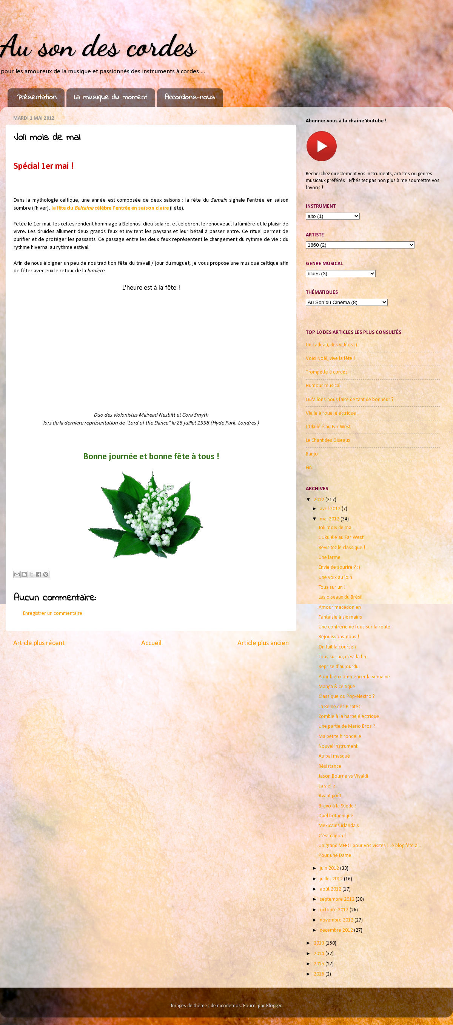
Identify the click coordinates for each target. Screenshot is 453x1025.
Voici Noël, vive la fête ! (330, 358)
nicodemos (229, 1005)
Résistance (330, 766)
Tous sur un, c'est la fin (342, 657)
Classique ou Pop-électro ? (347, 696)
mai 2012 (330, 519)
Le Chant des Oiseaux (328, 440)
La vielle (327, 786)
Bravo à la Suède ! (337, 806)
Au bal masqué (334, 756)
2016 (319, 974)
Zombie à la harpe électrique (349, 716)
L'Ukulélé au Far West (328, 427)
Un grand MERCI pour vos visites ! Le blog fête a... (370, 845)
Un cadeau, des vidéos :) (331, 345)
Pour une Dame (335, 855)
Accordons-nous (190, 97)
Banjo (312, 454)
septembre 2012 (338, 899)
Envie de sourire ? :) (339, 567)
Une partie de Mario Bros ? (347, 726)
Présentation (37, 97)
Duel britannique (336, 816)
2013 (319, 943)
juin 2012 (330, 868)
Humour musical (323, 385)
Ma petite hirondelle (340, 736)
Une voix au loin (335, 577)
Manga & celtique (337, 686)
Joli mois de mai (336, 527)
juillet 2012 (332, 879)
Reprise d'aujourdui (339, 666)
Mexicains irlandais (339, 825)
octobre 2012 (335, 910)
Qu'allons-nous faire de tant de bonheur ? (350, 399)
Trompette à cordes (327, 372)
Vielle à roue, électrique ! (332, 413)
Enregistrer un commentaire (52, 613)
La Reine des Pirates (340, 706)
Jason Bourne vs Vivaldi (343, 776)
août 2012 (331, 889)
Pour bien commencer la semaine (354, 677)
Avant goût (330, 795)
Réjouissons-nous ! (339, 636)
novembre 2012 (337, 920)
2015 (319, 964)
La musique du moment (110, 97)
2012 (319, 499)
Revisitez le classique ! (342, 547)
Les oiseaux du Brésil (340, 597)
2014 (319, 953)
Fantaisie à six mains (340, 617)
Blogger (274, 1005)
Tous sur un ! (332, 587)
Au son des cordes (98, 45)
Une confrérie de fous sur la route (354, 627)
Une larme (330, 557)
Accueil (151, 643)
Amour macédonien (340, 607)
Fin (309, 467)
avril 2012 (331, 508)
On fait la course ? (338, 647)
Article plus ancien (263, 643)
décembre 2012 (337, 930)
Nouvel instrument (338, 746)
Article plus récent (39, 643)
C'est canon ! (332, 836)
